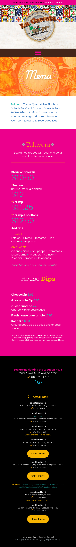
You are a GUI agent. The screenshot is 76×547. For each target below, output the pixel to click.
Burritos (33, 112)
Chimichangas (48, 112)
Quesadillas (39, 104)
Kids (54, 120)
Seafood (26, 108)
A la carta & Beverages (36, 120)
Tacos (27, 104)
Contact (50, 537)
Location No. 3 (38, 426)
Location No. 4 (38, 439)
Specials (43, 537)
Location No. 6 (38, 492)
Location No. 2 (38, 413)
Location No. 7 (38, 505)
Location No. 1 (38, 402)
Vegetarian (33, 116)
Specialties (18, 116)
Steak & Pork (52, 108)
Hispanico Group (53, 539)
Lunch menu (49, 116)
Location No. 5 (38, 462)
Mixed (23, 112)
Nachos (53, 104)
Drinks (36, 537)
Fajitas (15, 112)
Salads (15, 108)
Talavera (16, 104)
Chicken (38, 108)
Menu (30, 50)
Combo (16, 120)
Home (24, 537)
